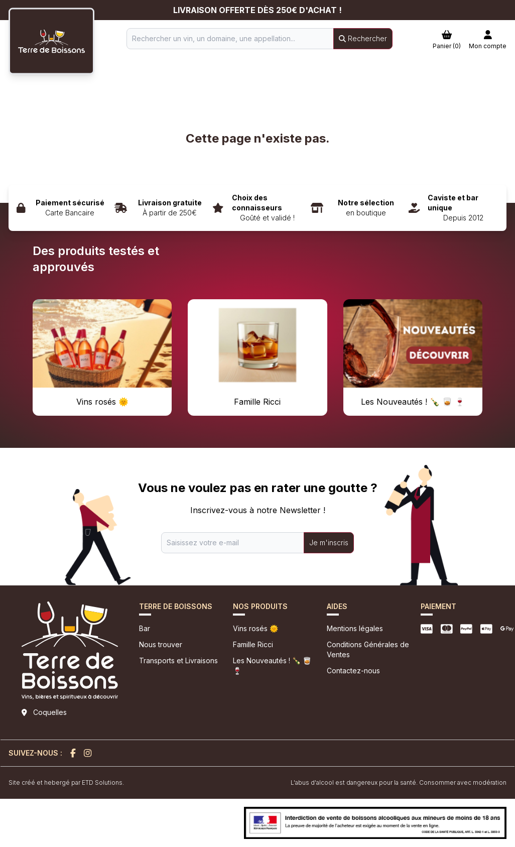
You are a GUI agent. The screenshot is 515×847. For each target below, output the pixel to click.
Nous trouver (160, 644)
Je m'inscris (328, 542)
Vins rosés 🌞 (255, 628)
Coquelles (50, 712)
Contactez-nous (353, 670)
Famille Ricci (253, 644)
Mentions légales (355, 628)
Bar (144, 628)
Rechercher (363, 38)
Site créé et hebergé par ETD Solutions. (66, 782)
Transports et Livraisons (178, 660)
